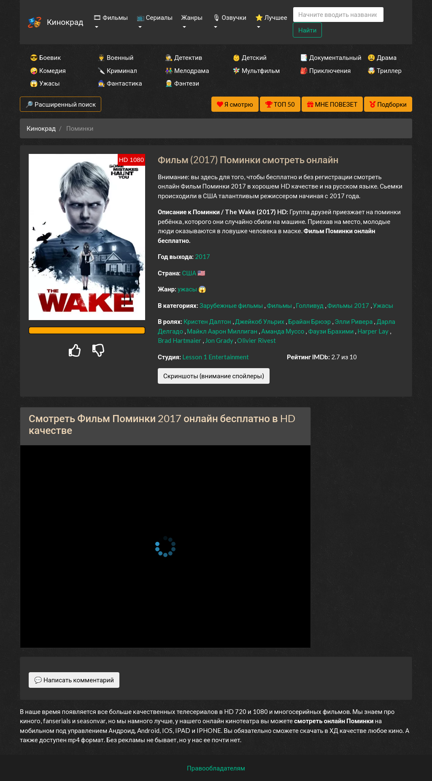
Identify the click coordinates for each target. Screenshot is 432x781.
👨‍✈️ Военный (115, 57)
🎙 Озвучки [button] (229, 17)
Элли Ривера (354, 321)
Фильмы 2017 (348, 305)
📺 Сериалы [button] (155, 17)
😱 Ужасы (45, 83)
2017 (202, 256)
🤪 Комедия (48, 70)
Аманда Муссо (283, 331)
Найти (307, 30)
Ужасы (383, 305)
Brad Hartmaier (180, 340)
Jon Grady (220, 340)
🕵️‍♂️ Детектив (183, 57)
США (189, 273)
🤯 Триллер (384, 70)
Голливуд (310, 305)
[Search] (338, 14)
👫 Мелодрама (187, 70)
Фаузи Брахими (331, 331)
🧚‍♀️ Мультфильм (254, 70)
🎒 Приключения (322, 70)
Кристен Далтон (208, 321)
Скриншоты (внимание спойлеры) (213, 376)
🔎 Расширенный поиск (60, 104)
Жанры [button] (192, 17)
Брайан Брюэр (310, 321)
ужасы (188, 289)
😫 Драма (382, 57)
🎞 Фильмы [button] (110, 17)
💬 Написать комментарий (74, 680)
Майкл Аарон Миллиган (223, 331)
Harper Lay (373, 331)
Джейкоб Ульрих (260, 321)
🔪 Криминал (117, 70)
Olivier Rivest (256, 340)
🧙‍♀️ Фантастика (119, 83)
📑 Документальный (322, 57)
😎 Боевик (45, 57)
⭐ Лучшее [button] (271, 17)
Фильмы (280, 305)
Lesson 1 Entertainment (215, 357)
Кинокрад (65, 22)
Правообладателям (216, 768)
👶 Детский (249, 57)
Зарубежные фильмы (232, 305)
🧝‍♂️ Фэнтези (182, 83)
